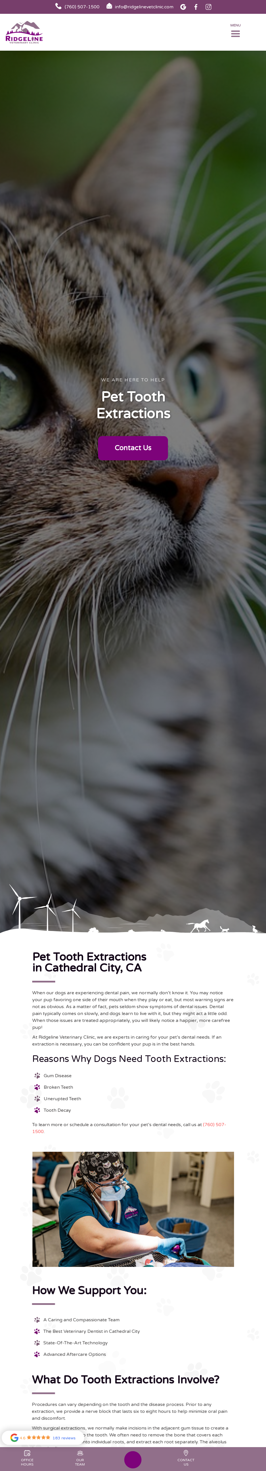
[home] (29, 32)
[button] (235, 32)
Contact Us (133, 448)
